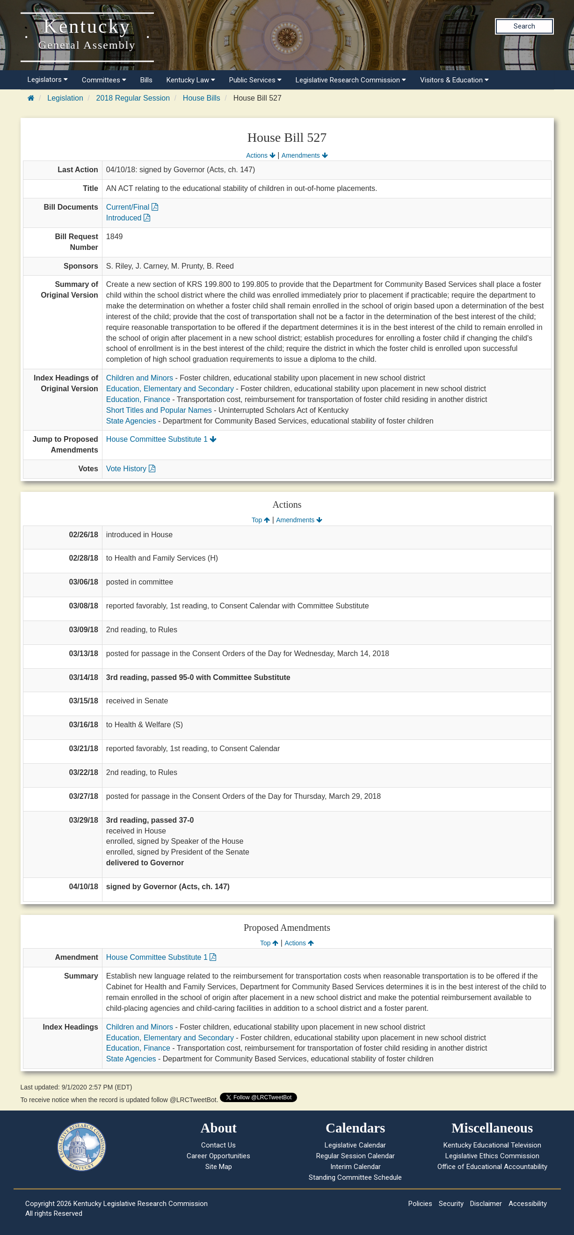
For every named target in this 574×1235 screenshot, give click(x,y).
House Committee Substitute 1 (161, 439)
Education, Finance (138, 399)
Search (524, 26)
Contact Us (218, 1145)
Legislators (48, 79)
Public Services (255, 80)
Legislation (65, 98)
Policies (420, 1203)
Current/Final (132, 207)
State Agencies (131, 421)
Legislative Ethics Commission (492, 1156)
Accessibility (528, 1203)
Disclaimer (486, 1203)
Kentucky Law (191, 80)
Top (261, 520)
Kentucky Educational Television (492, 1145)
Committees (104, 80)
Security (451, 1203)
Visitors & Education (454, 80)
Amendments (305, 155)
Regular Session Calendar (355, 1156)
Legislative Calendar (355, 1145)
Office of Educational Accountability (492, 1166)
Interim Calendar (355, 1166)
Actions (260, 155)
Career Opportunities (218, 1156)
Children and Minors (139, 378)
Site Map (218, 1166)
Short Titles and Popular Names (159, 410)
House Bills (201, 98)
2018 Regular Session (133, 98)
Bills (146, 80)
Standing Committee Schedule (355, 1177)
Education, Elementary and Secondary (170, 389)
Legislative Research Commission (351, 80)
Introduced (128, 218)
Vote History (130, 469)
